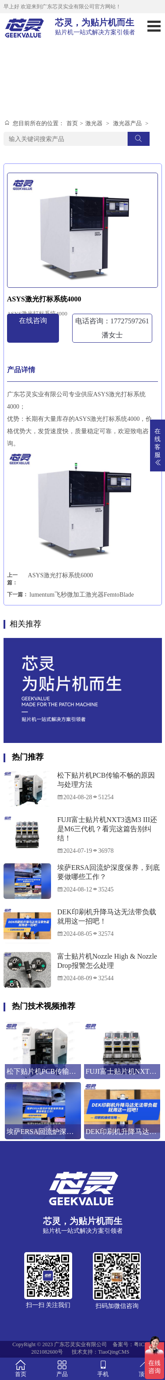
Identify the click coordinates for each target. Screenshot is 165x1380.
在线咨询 (33, 320)
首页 (72, 123)
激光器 (94, 123)
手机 (103, 1368)
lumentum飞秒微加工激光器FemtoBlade (81, 594)
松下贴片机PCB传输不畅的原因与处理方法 (106, 779)
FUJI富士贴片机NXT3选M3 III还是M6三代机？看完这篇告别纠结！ (107, 829)
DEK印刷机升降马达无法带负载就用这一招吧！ (106, 916)
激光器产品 (127, 123)
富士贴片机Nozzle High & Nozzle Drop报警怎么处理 (107, 961)
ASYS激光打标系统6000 (60, 575)
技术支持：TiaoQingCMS (100, 1352)
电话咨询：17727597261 (112, 328)
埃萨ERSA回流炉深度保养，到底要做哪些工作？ (108, 872)
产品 (62, 1368)
